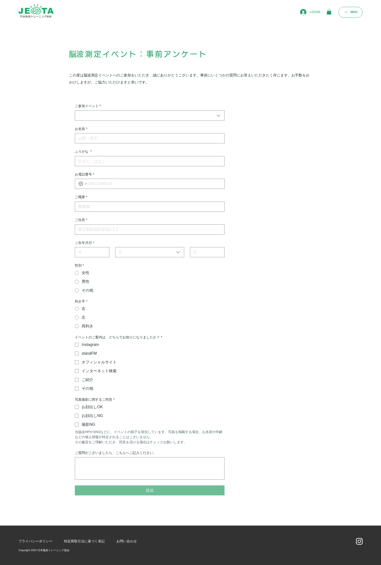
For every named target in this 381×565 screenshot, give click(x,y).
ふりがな (83, 151)
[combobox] (150, 116)
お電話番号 (84, 174)
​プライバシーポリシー (35, 541)
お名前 (81, 129)
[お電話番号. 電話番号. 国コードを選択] (83, 184)
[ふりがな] (148, 161)
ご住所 (81, 220)
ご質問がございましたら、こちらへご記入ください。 (115, 453)
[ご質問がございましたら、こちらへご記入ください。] (149, 468)
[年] (90, 252)
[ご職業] (148, 207)
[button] (329, 12)
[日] (205, 252)
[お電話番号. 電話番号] (154, 184)
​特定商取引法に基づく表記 (84, 541)
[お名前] (148, 138)
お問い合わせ (126, 541)
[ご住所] (148, 229)
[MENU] (350, 12)
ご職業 (81, 197)
